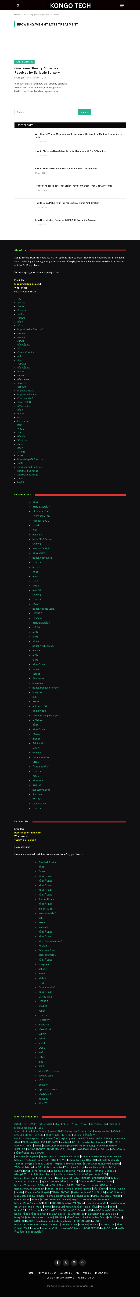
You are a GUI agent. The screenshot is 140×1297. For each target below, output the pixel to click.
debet (89, 1170)
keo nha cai (28, 1195)
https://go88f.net (98, 1185)
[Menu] (122, 5)
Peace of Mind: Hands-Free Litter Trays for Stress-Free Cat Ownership (73, 185)
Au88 (35, 571)
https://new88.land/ (68, 1228)
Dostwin (21, 310)
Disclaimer (102, 1273)
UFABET (21, 383)
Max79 (36, 748)
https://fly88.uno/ (25, 1160)
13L (19, 299)
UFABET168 (45, 996)
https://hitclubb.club (27, 1224)
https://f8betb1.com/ (43, 608)
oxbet (77, 1178)
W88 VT (21, 428)
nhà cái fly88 (39, 706)
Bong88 (21, 387)
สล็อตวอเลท (38, 553)
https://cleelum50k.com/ (30, 329)
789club (19, 1167)
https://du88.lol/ (25, 390)
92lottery (22, 440)
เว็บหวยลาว (44, 1020)
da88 (112, 1206)
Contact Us (83, 1273)
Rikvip (38, 1145)
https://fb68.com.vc (84, 1199)
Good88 (109, 1170)
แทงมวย (48, 1124)
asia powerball (102, 1131)
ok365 (103, 1174)
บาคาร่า (21, 371)
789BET (21, 364)
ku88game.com (41, 789)
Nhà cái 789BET (41, 520)
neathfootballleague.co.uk (29, 1138)
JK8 (63, 1135)
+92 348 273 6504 (25, 291)
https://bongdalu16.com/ (45, 687)
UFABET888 (24, 402)
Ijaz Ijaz (20, 78)
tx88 (29, 1210)
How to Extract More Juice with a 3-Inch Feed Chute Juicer (66, 168)
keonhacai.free (90, 1156)
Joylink (81, 1160)
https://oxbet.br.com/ (97, 1163)
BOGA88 (55, 1199)
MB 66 (36, 627)
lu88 (45, 1210)
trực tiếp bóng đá (95, 1203)
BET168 (95, 1228)
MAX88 (31, 1221)
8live (81, 1210)
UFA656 (39, 1135)
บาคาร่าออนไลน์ (41, 516)
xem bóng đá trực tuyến (29, 467)
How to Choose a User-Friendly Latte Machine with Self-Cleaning (70, 151)
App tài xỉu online (48, 1089)
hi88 (41, 1052)
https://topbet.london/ (91, 1142)
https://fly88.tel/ (74, 1213)
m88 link (37, 720)
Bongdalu (33, 1156)
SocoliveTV (68, 1203)
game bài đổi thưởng (61, 1131)
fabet (20, 478)
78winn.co (38, 678)
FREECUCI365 (44, 1163)
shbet (20, 444)
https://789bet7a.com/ (69, 1163)
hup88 (117, 1195)
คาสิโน (20, 356)
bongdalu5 (47, 1228)
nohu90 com (108, 1228)
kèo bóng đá (45, 1094)
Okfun (65, 1124)
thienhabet (93, 1213)
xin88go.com (90, 1174)
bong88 (29, 1163)
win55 (80, 1170)
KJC (34, 530)
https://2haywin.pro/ (49, 1071)
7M (109, 1142)
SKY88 (31, 1149)
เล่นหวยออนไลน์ (40, 511)
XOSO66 (106, 1195)
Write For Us (86, 1278)
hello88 (43, 969)
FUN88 (29, 1124)
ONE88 (41, 1178)
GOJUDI (18, 1124)
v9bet (42, 1010)
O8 (112, 1224)
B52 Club (80, 1185)
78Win (36, 734)
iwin (26, 1170)
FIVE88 (66, 1192)
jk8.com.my (37, 1152)
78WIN (36, 604)
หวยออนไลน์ (52, 1138)
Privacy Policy (47, 1273)
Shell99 (43, 1006)
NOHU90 (19, 1221)
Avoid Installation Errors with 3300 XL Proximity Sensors (66, 220)
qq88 (64, 1138)
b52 (41, 1080)
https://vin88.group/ (43, 646)
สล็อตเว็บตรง (23, 344)
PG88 (20, 455)
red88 (53, 1210)
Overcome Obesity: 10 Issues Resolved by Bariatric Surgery (37, 70)
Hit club (33, 1174)
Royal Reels (23, 406)
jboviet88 (44, 1024)
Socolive (20, 1156)
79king (108, 1138)
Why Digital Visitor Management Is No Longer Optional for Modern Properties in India (78, 136)
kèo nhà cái (23, 421)
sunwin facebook (107, 1145)
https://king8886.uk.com (30, 459)
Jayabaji (65, 1142)
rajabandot (44, 927)
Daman (21, 306)
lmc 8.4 (94, 1224)
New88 (86, 1221)
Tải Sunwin (38, 743)
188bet (18, 1163)
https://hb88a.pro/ (42, 539)
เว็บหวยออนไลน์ (25, 398)
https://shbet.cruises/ (50, 941)
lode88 (72, 1210)
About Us (66, 1273)
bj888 (42, 1038)
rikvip (29, 1167)
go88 (37, 1167)
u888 (99, 1138)
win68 (36, 1192)
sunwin (21, 341)
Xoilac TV (20, 1181)
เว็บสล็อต (19, 1231)
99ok (27, 1228)
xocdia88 (103, 1199)
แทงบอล (21, 333)
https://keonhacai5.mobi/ (64, 1156)
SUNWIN (19, 1145)
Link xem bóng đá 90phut (46, 715)
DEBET (41, 1149)
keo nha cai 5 (46, 1075)
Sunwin (42, 1033)
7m (66, 1167)
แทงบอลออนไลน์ (41, 506)
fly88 (39, 1124)
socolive (58, 1167)
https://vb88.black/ (27, 394)
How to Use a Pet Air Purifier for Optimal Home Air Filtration (67, 203)
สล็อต (20, 322)
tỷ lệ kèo (86, 1217)
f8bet (42, 1057)
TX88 (62, 1210)
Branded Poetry (47, 862)
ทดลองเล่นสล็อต (40, 757)
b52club (37, 752)
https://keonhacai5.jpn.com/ (60, 1145)
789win (43, 945)
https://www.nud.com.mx (29, 1188)
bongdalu (37, 683)
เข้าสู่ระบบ (37, 618)
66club (21, 436)
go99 (72, 1138)
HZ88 (39, 1127)
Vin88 (48, 1206)
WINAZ (36, 799)
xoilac (72, 1160)
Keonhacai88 (64, 1178)
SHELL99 (19, 1149)
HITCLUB (58, 1206)
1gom (33, 1170)
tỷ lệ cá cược (77, 1167)
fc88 (35, 581)
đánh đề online (34, 1217)
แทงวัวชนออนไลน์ (83, 1131)
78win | (84, 1124)
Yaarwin (21, 318)
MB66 (18, 1195)
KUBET (116, 1142)
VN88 (35, 761)
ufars (57, 1124)
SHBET (36, 585)
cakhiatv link (39, 710)
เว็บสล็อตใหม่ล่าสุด (26, 352)
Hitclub (21, 451)
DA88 (22, 1206)
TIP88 (55, 1192)
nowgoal (44, 1170)
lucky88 (19, 1210)
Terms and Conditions (59, 1278)
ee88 (120, 1228)
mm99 (42, 973)
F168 (46, 1203)
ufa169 (29, 1135)
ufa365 (18, 1135)
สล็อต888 (37, 780)
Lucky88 (43, 1160)
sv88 (110, 1181)
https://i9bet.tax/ (24, 1178)
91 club (103, 1206)
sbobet (35, 1228)
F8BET (45, 1224)
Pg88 (44, 1181)
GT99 (70, 1185)
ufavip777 (20, 1174)
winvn (35, 641)
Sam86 (91, 1160)
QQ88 (42, 1047)
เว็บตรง (42, 871)
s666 (78, 1188)
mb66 (109, 1192)
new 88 (36, 590)
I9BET (29, 1145)
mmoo (35, 576)
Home (30, 1273)
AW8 (56, 1142)
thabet (36, 673)
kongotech (88, 1286)
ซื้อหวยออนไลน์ (47, 950)
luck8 (35, 636)
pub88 (97, 1210)
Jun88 (121, 1188)
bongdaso (37, 692)
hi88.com (77, 1192)
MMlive (101, 1181)
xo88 (88, 1210)
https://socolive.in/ (42, 557)
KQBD (35, 775)
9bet (19, 425)
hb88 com (103, 1149)
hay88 (20, 482)
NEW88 (87, 1188)
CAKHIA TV (39, 803)
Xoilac (114, 1178)
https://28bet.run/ (25, 1185)
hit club (36, 567)
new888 (37, 534)
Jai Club (21, 302)
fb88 (20, 463)
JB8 (43, 1142)
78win (74, 1124)
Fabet (26, 1199)
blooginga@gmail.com (27, 284)
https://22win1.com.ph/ (28, 1203)
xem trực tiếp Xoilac (27, 471)
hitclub (47, 1167)
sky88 (41, 1195)
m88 (35, 632)
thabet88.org (87, 1145)
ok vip (20, 417)
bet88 (80, 1138)
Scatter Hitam (46, 899)
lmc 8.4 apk (55, 1213)
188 (19, 432)
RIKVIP (36, 701)
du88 (31, 1206)
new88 (36, 650)
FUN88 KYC (81, 1149)
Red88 (35, 1199)
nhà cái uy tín (93, 1167)
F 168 (42, 982)
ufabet (36, 738)
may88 (107, 1210)
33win (28, 1192)
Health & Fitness (24, 62)
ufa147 (116, 1131)
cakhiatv (43, 1084)
